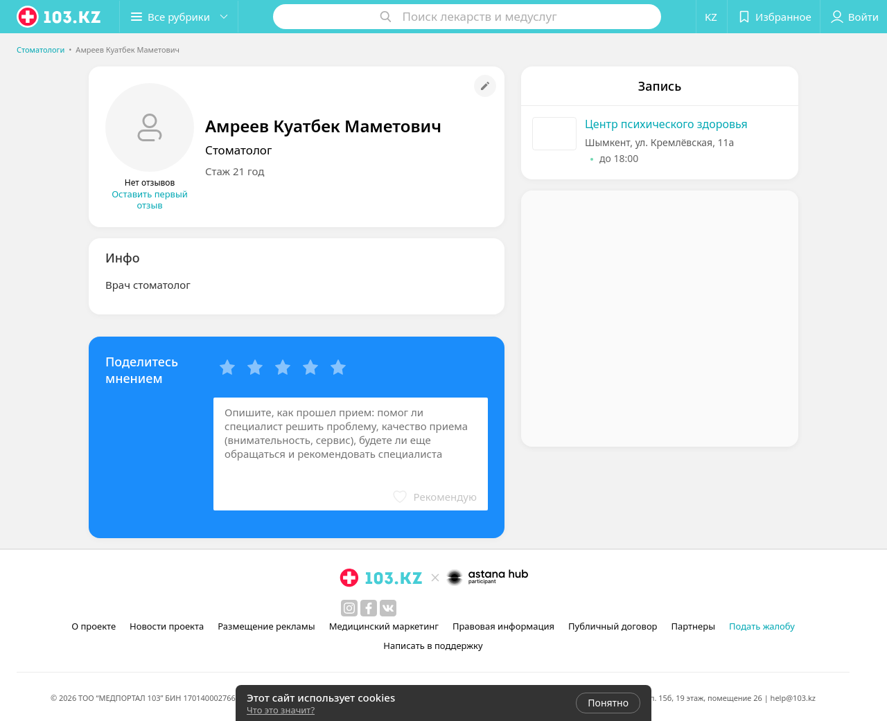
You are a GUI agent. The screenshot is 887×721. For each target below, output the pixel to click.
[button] (178, 17)
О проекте (93, 626)
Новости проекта (167, 626)
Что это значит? (281, 710)
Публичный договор (612, 626)
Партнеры (693, 626)
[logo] (60, 17)
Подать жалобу (762, 626)
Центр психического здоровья (666, 124)
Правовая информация (503, 626)
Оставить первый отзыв (150, 199)
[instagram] (349, 608)
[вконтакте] (388, 608)
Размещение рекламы (266, 626)
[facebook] (368, 608)
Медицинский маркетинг (384, 626)
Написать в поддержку (432, 645)
